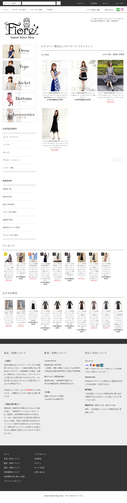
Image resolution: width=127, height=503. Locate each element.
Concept (48, 10)
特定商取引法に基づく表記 (14, 477)
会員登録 (92, 3)
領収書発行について (12, 472)
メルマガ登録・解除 (92, 10)
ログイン (104, 3)
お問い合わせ (107, 10)
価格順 (115, 54)
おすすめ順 (106, 54)
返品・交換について (12, 468)
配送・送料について (12, 463)
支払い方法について (12, 459)
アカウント (79, 3)
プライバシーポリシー (12, 481)
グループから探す (35, 10)
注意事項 (28, 390)
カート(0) (118, 3)
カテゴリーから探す (17, 10)
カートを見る (39, 468)
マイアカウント (40, 454)
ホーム (5, 10)
